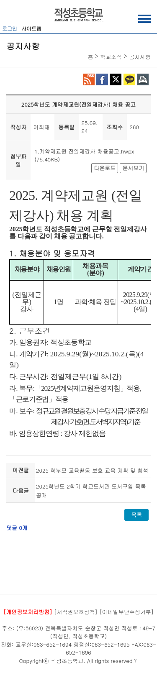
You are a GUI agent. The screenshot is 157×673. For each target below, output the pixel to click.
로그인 (9, 28)
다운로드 (105, 168)
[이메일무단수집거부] (126, 612)
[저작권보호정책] (76, 612)
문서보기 (133, 168)
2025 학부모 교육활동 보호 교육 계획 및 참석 (92, 470)
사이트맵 (31, 28)
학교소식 (111, 57)
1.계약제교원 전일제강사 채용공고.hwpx (84, 151)
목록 (136, 515)
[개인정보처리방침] (27, 612)
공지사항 (140, 57)
